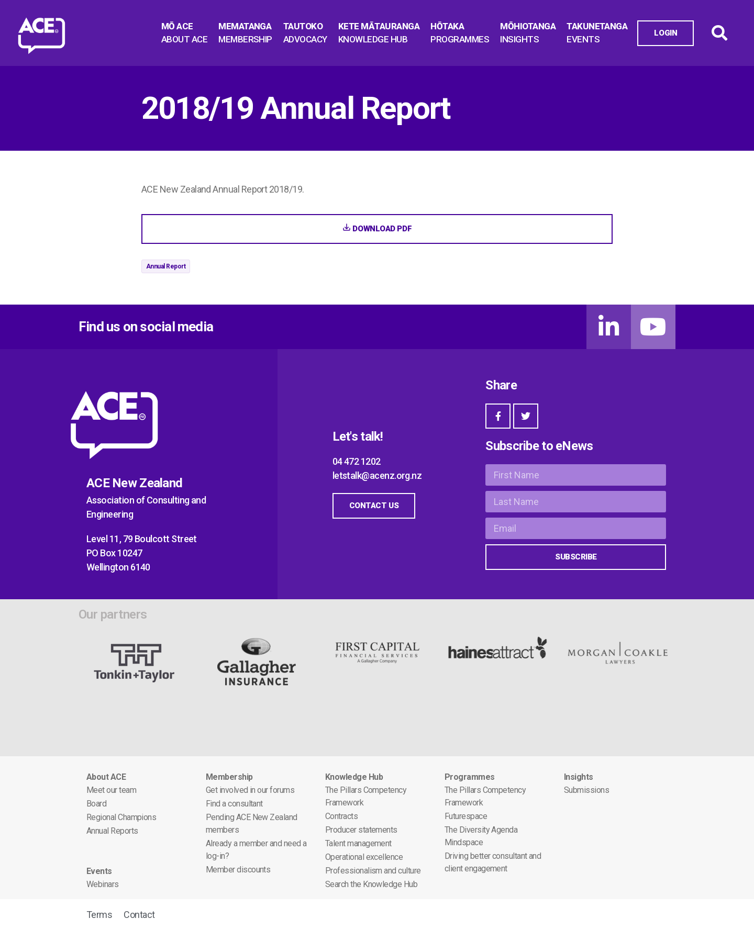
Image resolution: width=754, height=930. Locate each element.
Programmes (470, 777)
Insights (578, 777)
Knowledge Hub (354, 777)
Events (99, 871)
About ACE (106, 777)
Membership (229, 777)
